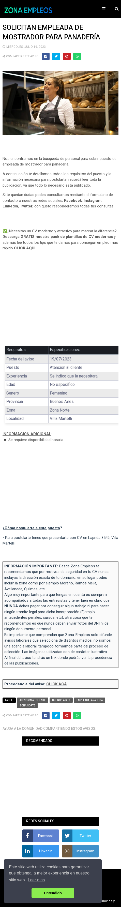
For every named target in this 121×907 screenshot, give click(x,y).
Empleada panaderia (90, 700)
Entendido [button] (53, 893)
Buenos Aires (61, 700)
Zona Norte (27, 705)
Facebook (73, 200)
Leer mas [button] (36, 880)
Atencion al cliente (33, 700)
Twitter (26, 206)
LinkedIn (10, 206)
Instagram (92, 200)
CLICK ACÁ (56, 684)
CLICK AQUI (24, 248)
